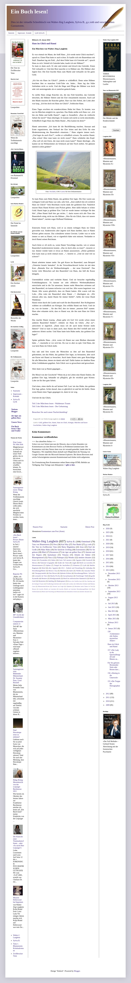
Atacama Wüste (89, 571)
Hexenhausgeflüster (38, 571)
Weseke (71, 558)
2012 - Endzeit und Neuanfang (71, 568)
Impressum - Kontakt (24, 33)
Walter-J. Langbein (16, 936)
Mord (43, 568)
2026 (108, 529)
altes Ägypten (53, 568)
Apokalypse (51, 555)
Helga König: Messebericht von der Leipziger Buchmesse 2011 (18, 785)
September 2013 (114, 591)
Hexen (34, 589)
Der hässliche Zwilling (63, 550)
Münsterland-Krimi (43, 586)
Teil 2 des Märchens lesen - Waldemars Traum (51, 403)
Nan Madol (77, 544)
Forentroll (89, 560)
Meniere (44, 578)
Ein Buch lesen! (29, 11)
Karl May (65, 544)
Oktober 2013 (113, 585)
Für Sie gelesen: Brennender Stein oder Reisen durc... (114, 666)
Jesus (82, 547)
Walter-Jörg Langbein (49, 425)
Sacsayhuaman (68, 576)
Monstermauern (37, 565)
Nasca (50, 558)
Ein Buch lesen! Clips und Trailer (16, 429)
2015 (108, 563)
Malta (53, 560)
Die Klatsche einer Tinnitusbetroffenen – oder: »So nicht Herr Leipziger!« (18, 842)
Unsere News (16, 422)
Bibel (44, 552)
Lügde (74, 563)
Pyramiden (43, 560)
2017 (108, 555)
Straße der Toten (63, 563)
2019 (108, 547)
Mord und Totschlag (48, 591)
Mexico (34, 563)
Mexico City (53, 571)
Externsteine (80, 550)
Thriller (78, 571)
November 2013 (114, 579)
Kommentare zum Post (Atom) (53, 531)
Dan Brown (53, 573)
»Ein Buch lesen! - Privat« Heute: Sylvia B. (18, 538)
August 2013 (113, 598)
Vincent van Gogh (58, 586)
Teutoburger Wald (82, 576)
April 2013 (112, 615)
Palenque (60, 558)
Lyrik (84, 565)
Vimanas (65, 555)
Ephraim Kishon (65, 573)
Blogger (77, 971)
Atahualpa (88, 568)
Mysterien (41, 581)
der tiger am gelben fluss (71, 552)
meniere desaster (84, 558)
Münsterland (60, 591)
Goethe (64, 584)
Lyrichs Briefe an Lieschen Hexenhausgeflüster (74, 589)
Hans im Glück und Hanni (44, 43)
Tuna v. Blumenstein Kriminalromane (18, 947)
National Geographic (47, 563)
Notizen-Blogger (14, 410)
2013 (108, 570)
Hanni (54, 422)
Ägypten (79, 560)
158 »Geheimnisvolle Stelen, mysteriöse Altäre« (114, 636)
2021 (108, 540)
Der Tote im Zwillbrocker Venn (44, 547)
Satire (71, 571)
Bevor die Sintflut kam (75, 581)
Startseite (11, 33)
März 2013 (112, 619)
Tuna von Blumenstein (40, 544)
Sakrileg (51, 581)
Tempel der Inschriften (62, 565)
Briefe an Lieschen (85, 563)
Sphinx (48, 565)
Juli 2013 (111, 604)
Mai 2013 (112, 611)
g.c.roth (88, 544)
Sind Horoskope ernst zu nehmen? (17, 733)
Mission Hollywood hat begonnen (18, 900)
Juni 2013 (112, 607)
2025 (108, 532)
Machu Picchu (55, 576)
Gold (40, 422)
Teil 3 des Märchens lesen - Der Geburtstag (50, 406)
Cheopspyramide (40, 573)
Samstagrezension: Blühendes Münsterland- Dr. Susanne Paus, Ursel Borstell (18, 676)
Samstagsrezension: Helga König (18, 490)
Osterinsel (85, 541)
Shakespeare (61, 581)
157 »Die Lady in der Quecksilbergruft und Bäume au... (114, 654)
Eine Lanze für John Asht (18, 443)
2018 (108, 551)
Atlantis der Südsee (82, 555)
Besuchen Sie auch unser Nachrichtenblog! (50, 412)
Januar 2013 (113, 629)
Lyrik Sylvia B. (40, 33)
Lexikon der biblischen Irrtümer (78, 584)
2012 (108, 694)
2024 (108, 536)
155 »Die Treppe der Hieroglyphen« (114, 684)
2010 (108, 701)
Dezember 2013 (114, 573)
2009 (108, 705)
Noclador (52, 192)
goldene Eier (47, 422)
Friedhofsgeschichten (52, 584)
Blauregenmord (38, 558)
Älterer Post (89, 527)
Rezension (54, 552)
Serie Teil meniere (65, 560)
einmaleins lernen (72, 591)
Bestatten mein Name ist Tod (84, 586)
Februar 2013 (113, 622)
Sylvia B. (71, 541)
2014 (108, 566)
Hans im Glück (62, 422)
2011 (108, 697)
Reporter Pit (17, 574)
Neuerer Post (38, 527)
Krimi (34, 560)
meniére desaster (85, 591)
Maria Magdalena (68, 547)
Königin (71, 422)
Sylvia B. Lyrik (16, 401)
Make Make (45, 550)
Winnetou (76, 565)
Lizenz (63, 192)
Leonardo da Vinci (41, 576)
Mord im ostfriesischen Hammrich (75, 578)
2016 (108, 559)
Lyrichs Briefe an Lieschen (47, 589)
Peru (55, 544)
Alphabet (69, 586)
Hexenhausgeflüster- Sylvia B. (84, 573)
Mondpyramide (55, 578)
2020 (108, 544)
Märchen (63, 571)
